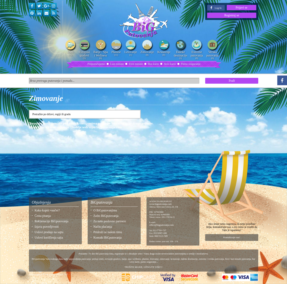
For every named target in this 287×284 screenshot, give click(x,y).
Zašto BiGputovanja (106, 215)
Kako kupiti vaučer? (47, 210)
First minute (136, 63)
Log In (216, 7)
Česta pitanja (43, 215)
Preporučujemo (96, 63)
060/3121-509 (160, 236)
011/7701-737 (159, 230)
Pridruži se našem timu (107, 232)
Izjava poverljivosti (47, 226)
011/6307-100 (160, 233)
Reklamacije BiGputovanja (51, 221)
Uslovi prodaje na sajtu (49, 232)
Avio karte (170, 63)
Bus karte (153, 63)
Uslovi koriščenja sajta (49, 237)
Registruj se (231, 15)
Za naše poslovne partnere (109, 221)
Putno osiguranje (191, 63)
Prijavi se (241, 7)
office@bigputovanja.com (161, 225)
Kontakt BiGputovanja (107, 237)
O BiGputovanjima (105, 210)
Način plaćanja (102, 226)
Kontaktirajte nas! (231, 237)
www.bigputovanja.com (160, 204)
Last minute (117, 63)
